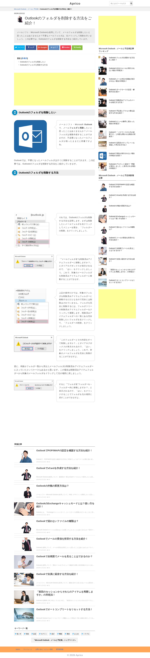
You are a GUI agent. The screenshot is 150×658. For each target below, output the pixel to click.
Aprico (75, 3)
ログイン (43, 634)
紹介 (52, 634)
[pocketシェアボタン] (65, 47)
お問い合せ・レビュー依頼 (44, 649)
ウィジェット (27, 649)
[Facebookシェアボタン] (31, 47)
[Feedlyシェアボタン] (77, 47)
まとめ (75, 634)
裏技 (67, 634)
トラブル (85, 634)
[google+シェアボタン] (42, 47)
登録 (26, 634)
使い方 (18, 634)
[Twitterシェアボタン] (19, 47)
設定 (33, 634)
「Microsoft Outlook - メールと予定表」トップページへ (54, 640)
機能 (59, 634)
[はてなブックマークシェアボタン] (54, 47)
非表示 (24, 58)
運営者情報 (59, 649)
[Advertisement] (54, 89)
